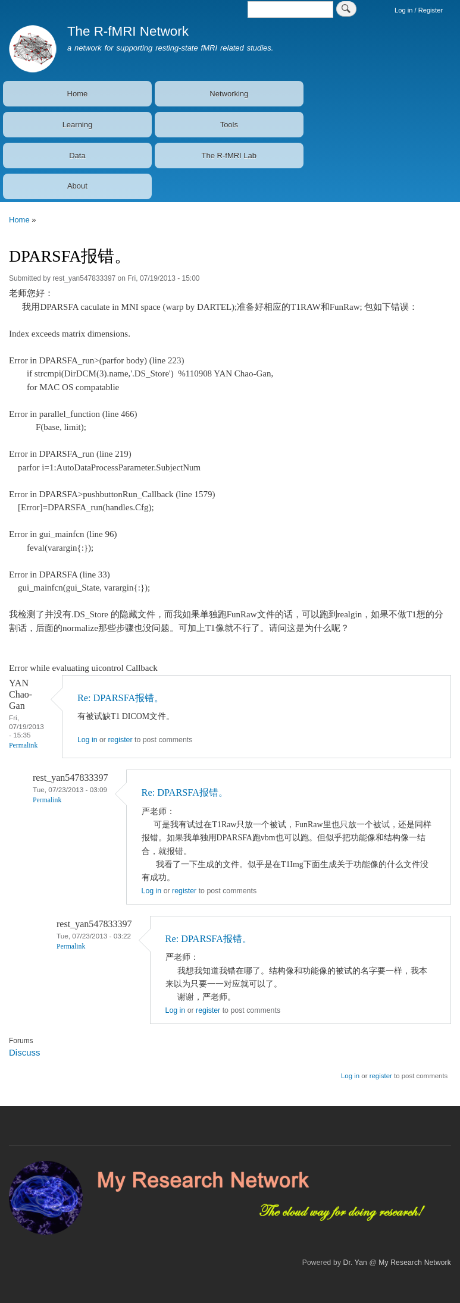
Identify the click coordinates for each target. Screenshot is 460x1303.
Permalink (23, 745)
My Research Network (414, 1262)
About (77, 185)
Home (77, 93)
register (120, 740)
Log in (87, 740)
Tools (229, 124)
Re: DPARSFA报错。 (120, 698)
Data (77, 155)
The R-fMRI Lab (229, 155)
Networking (228, 93)
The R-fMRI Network (128, 31)
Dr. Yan (355, 1262)
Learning (77, 124)
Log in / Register (419, 10)
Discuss (24, 1052)
